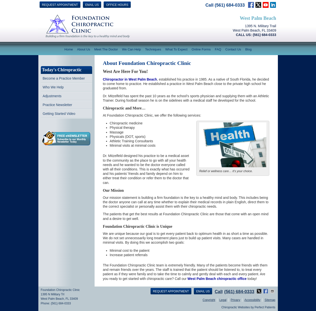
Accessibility (252, 300)
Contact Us (233, 49)
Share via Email (272, 291)
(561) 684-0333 (230, 5)
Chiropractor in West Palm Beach (130, 79)
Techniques (153, 49)
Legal (222, 300)
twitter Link (258, 5)
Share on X (259, 291)
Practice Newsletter (57, 105)
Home (69, 49)
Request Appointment (60, 5)
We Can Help (131, 49)
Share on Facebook (266, 291)
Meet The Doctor (106, 49)
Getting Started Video (59, 114)
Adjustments (52, 96)
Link (266, 5)
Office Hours (117, 5)
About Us (83, 49)
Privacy (235, 300)
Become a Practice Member (64, 78)
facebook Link (251, 5)
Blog (248, 49)
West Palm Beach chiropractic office (217, 279)
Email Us (92, 5)
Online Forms (201, 49)
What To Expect (176, 49)
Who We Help (53, 87)
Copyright (209, 300)
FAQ (218, 49)
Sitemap (269, 300)
